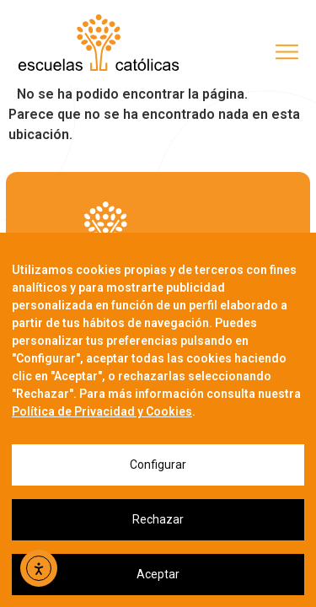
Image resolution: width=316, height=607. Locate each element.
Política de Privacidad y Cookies (102, 411)
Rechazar (158, 519)
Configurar (158, 464)
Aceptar (158, 574)
